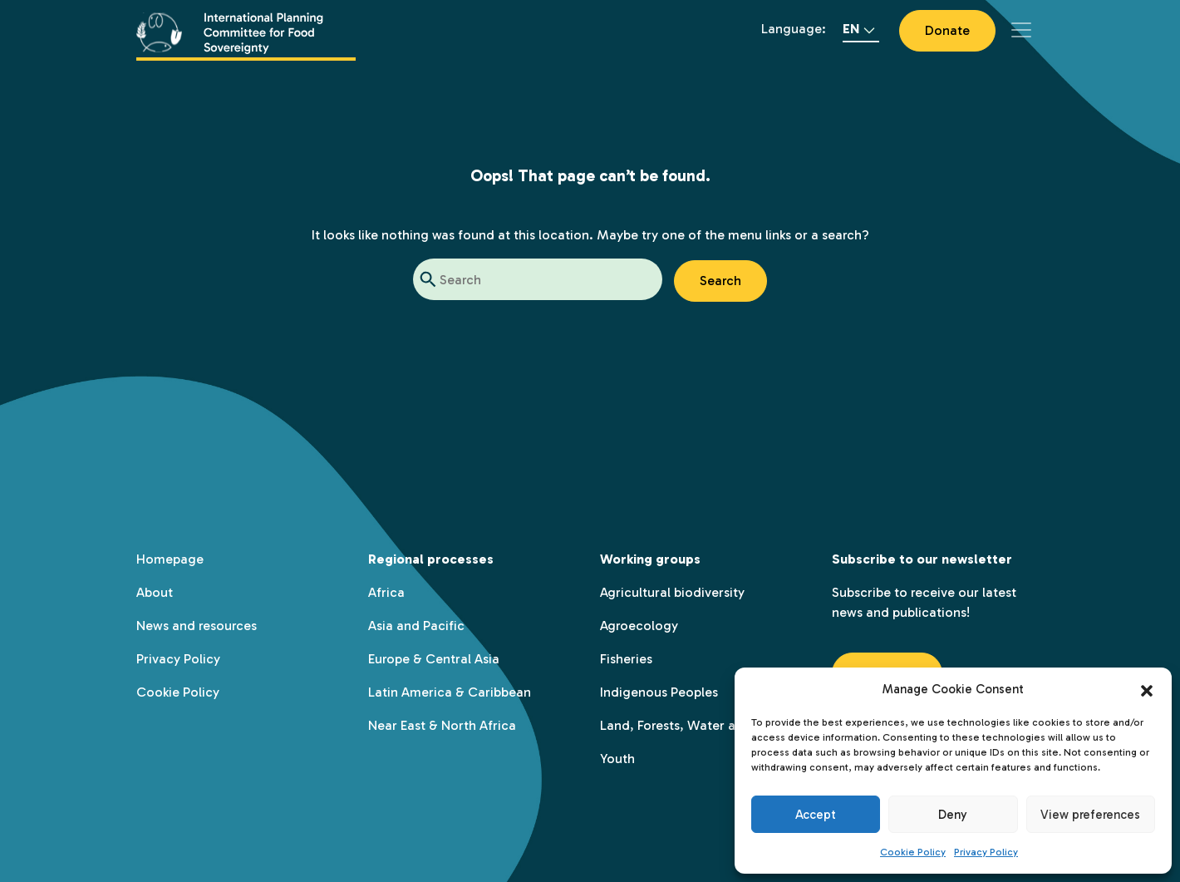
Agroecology (639, 625)
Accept (815, 814)
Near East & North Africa (442, 725)
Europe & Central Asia (433, 659)
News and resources (196, 625)
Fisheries (626, 659)
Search (720, 280)
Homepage (170, 559)
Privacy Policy (986, 852)
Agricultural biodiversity (672, 592)
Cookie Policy (913, 852)
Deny (952, 814)
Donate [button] (947, 30)
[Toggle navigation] (1021, 30)
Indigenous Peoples (659, 692)
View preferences (1090, 814)
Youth (617, 758)
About (154, 592)
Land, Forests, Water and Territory (704, 725)
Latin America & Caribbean (449, 692)
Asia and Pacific (416, 625)
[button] (1146, 689)
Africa (386, 592)
